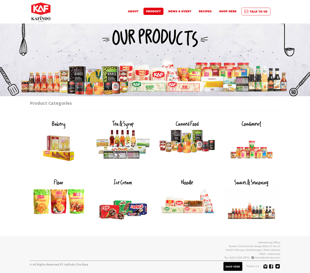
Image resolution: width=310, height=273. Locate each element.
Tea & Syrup (123, 139)
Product (153, 11)
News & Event (179, 11)
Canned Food (187, 136)
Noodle (187, 196)
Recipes (205, 11)
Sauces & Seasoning (251, 201)
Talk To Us (256, 11)
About (133, 11)
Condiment (251, 142)
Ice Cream (123, 201)
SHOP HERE (227, 11)
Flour (59, 196)
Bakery (59, 144)
